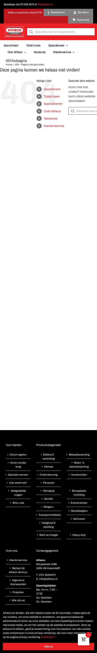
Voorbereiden (79, 474)
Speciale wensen (18, 474)
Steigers (49, 506)
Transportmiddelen (48, 514)
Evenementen (79, 502)
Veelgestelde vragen (18, 492)
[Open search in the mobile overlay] (61, 32)
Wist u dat (18, 502)
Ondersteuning (49, 474)
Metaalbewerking (79, 454)
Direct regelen (18, 454)
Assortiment (52, 89)
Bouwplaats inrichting (79, 492)
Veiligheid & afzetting (49, 524)
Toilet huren (52, 96)
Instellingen (49, 637)
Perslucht (48, 482)
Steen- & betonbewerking (79, 464)
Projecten (18, 592)
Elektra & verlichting (48, 456)
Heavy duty (79, 535)
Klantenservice (54, 126)
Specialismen (53, 103)
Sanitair (48, 498)
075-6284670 (47, 574)
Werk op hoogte (48, 535)
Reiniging (48, 490)
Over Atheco (52, 111)
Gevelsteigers (79, 510)
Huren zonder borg (18, 464)
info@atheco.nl (45, 4)
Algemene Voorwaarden (18, 582)
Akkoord (48, 646)
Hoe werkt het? (18, 482)
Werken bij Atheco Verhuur (18, 570)
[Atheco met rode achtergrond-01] (14, 26)
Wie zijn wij (18, 600)
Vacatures (50, 118)
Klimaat (48, 466)
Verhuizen (79, 518)
